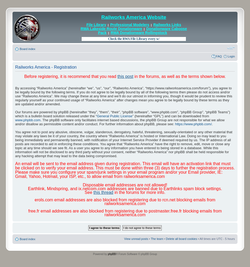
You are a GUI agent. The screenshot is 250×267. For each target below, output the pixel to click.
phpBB (112, 254)
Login (231, 56)
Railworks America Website (133, 17)
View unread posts (136, 238)
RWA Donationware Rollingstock (139, 33)
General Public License (114, 116)
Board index (27, 49)
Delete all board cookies (181, 238)
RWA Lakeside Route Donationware (111, 29)
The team (157, 238)
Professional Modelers (129, 25)
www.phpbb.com (27, 120)
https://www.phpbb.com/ (193, 124)
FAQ (219, 56)
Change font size (231, 47)
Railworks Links (167, 25)
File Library (96, 25)
